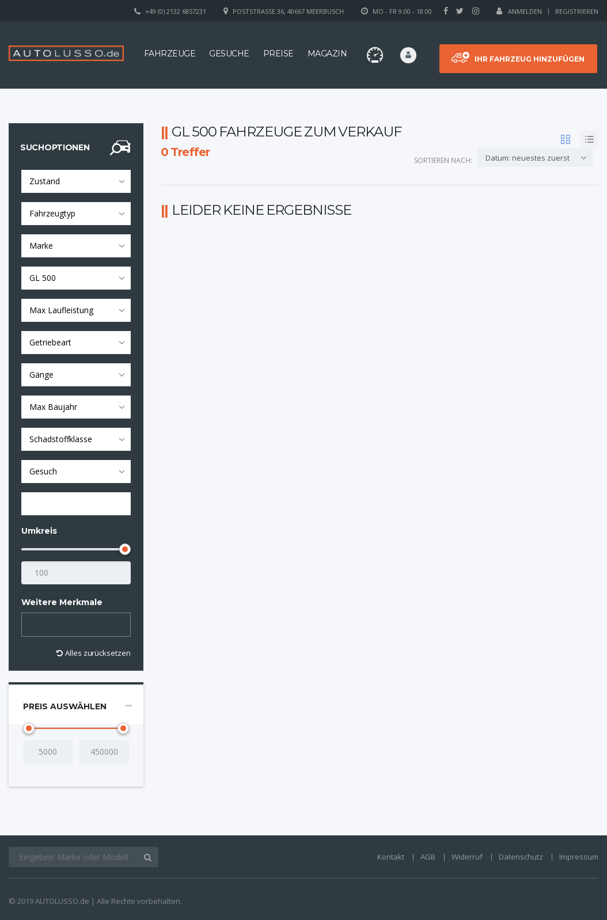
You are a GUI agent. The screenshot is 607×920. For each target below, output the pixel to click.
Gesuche (229, 53)
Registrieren (576, 11)
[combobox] (76, 181)
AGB (427, 856)
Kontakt (390, 856)
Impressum (578, 856)
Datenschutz (521, 856)
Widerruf (467, 856)
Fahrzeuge (170, 53)
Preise (278, 53)
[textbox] (35, 624)
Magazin (327, 53)
